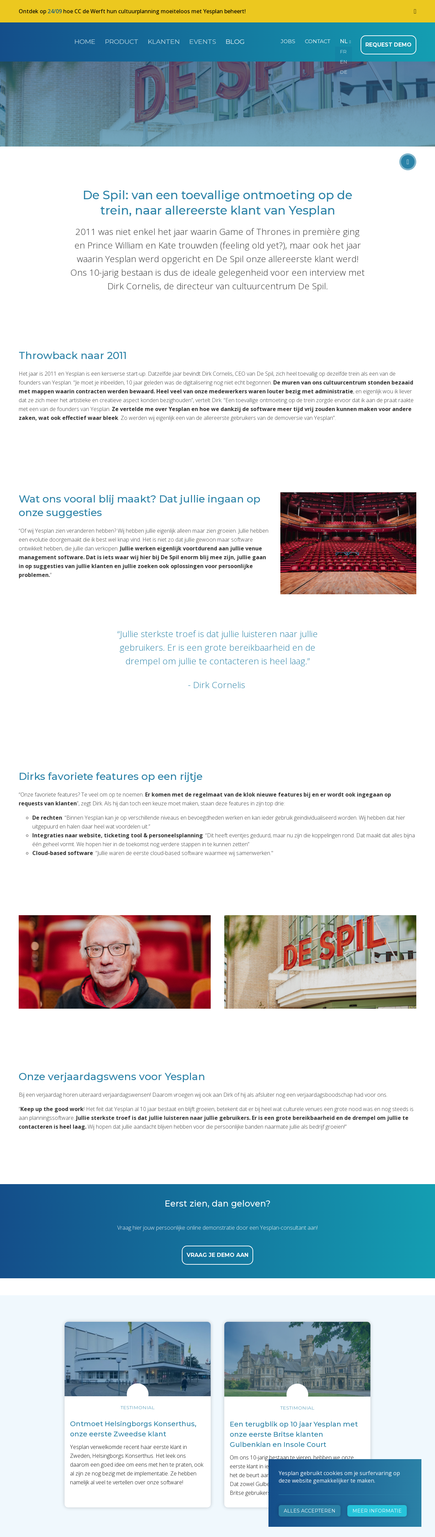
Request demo (390, 41)
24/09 (55, 11)
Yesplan (44, 40)
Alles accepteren (309, 1511)
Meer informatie (377, 1511)
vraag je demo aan (217, 1251)
